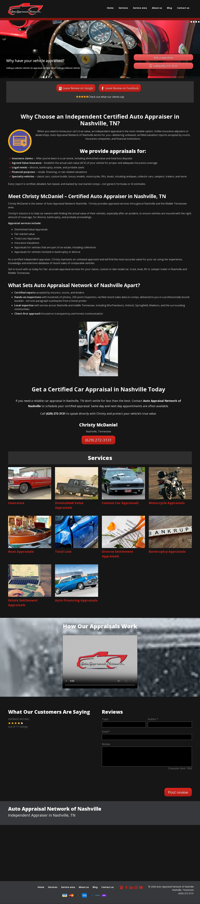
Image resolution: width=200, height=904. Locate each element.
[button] (9, 723)
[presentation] (129, 779)
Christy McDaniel (98, 425)
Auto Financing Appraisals (76, 600)
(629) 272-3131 (98, 439)
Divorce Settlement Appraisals (117, 553)
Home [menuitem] (110, 7)
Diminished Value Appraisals (69, 505)
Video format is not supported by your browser (100, 660)
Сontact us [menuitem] (183, 7)
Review (106, 744)
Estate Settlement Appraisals (23, 602)
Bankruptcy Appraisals (167, 551)
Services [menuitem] (123, 7)
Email (105, 731)
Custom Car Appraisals (120, 503)
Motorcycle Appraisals (167, 503)
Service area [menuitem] (140, 7)
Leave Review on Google (78, 88)
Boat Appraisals (21, 551)
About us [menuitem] (157, 7)
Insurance (16, 503)
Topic (105, 719)
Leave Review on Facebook (122, 88)
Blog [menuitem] (169, 7)
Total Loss (63, 551)
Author (152, 719)
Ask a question (163, 57)
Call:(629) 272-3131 (165, 66)
